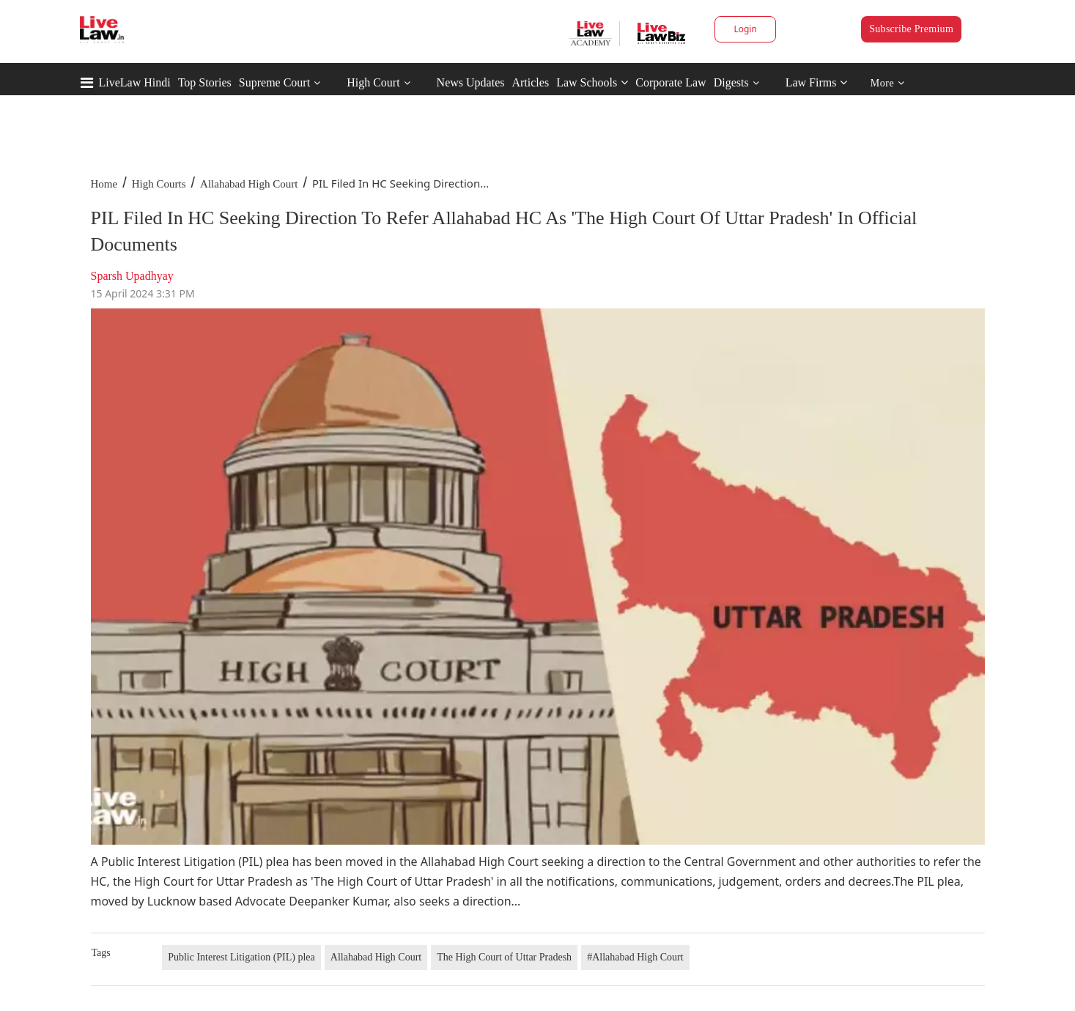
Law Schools (592, 82)
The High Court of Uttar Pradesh (504, 957)
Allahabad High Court (249, 184)
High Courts (159, 184)
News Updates (471, 82)
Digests (731, 82)
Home (104, 184)
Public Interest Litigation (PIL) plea (241, 957)
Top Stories (205, 82)
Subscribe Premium (911, 28)
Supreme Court (274, 82)
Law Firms (817, 82)
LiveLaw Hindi (135, 82)
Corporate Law (670, 82)
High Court (373, 82)
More (888, 83)
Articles (530, 82)
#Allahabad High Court (635, 957)
